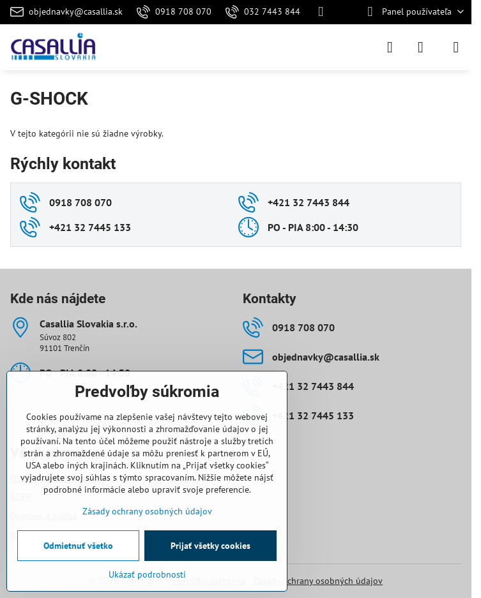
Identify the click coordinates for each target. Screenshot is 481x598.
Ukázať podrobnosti (147, 574)
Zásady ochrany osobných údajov (318, 581)
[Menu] (456, 47)
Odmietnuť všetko (78, 545)
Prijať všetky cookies (210, 545)
